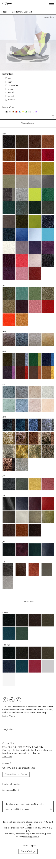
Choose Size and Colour (16, 774)
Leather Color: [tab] (8, 107)
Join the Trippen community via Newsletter (25, 804)
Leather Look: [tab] (8, 73)
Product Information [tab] (11, 784)
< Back (4, 11)
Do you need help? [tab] (10, 790)
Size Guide (7, 756)
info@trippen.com (31, 836)
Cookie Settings (28, 851)
